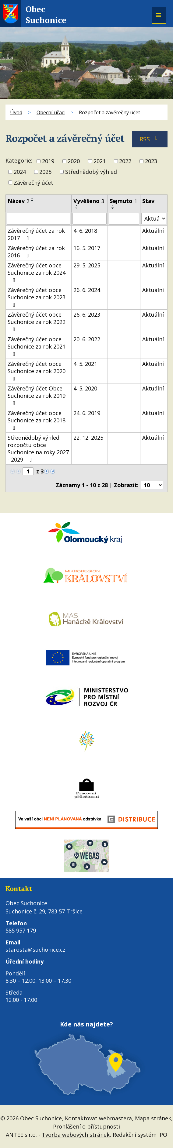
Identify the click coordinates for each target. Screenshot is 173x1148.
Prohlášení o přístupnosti (86, 1126)
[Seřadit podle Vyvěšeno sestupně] (76, 208)
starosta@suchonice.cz (35, 949)
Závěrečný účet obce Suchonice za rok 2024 (36, 272)
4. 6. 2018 (85, 230)
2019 (48, 161)
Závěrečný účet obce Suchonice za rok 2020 (36, 370)
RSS (150, 139)
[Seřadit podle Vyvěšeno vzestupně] (76, 206)
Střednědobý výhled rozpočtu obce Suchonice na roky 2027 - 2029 (38, 448)
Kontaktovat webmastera (98, 1118)
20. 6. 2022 (86, 339)
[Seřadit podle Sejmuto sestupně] (113, 208)
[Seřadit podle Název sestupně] (32, 201)
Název (18, 201)
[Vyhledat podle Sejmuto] (124, 219)
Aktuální (153, 230)
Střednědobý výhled (91, 172)
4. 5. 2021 (85, 363)
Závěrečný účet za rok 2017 (36, 234)
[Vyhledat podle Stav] (153, 218)
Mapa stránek (153, 1118)
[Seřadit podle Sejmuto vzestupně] (113, 206)
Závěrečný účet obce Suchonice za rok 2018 (36, 420)
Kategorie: (18, 160)
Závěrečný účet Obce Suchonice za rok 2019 (36, 395)
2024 (20, 172)
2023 (151, 161)
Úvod (16, 112)
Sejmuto (123, 201)
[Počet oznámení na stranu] (152, 485)
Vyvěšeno (88, 201)
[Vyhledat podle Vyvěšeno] (89, 219)
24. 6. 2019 (86, 413)
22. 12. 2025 (88, 437)
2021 (100, 161)
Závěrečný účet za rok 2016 (36, 251)
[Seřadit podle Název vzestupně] (32, 198)
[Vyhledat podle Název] (38, 219)
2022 (125, 161)
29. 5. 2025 (86, 265)
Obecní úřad (51, 112)
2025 (45, 172)
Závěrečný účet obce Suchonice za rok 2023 (36, 297)
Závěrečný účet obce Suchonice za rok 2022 (36, 321)
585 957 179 (20, 930)
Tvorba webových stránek (76, 1134)
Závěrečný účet (33, 182)
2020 (74, 161)
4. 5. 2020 (85, 388)
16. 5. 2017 (86, 248)
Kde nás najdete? (86, 1024)
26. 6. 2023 (86, 314)
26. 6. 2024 (86, 290)
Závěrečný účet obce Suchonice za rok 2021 (36, 346)
